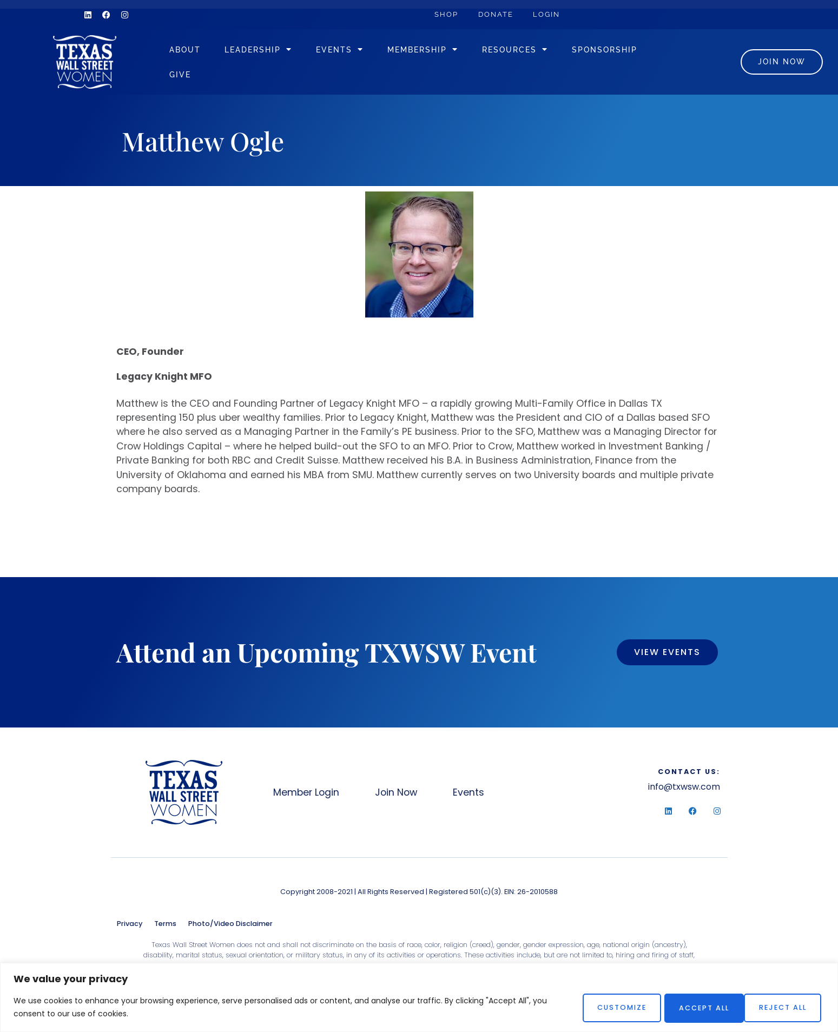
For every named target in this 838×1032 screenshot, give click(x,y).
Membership (441, 52)
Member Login (307, 797)
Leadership (277, 52)
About (204, 51)
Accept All (782, 1007)
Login (551, 14)
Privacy (129, 928)
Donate (498, 14)
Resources (534, 52)
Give (288, 76)
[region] (419, 997)
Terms (165, 928)
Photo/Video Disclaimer (230, 928)
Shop (447, 14)
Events (358, 52)
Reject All (694, 1007)
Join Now (400, 797)
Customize (606, 1007)
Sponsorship (221, 76)
